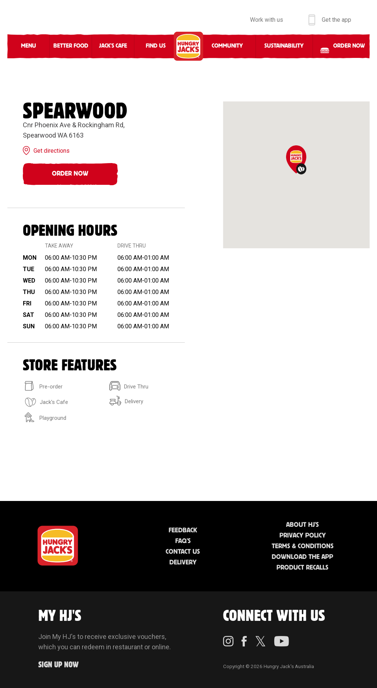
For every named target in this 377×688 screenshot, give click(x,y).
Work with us (266, 19)
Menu (28, 46)
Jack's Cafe (113, 46)
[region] (296, 174)
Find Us (156, 46)
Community (227, 46)
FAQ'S (183, 541)
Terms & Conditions (303, 546)
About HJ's (302, 525)
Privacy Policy (302, 535)
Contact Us (183, 552)
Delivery (183, 562)
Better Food (70, 46)
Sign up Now (58, 665)
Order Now (70, 174)
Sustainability (284, 46)
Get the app (336, 19)
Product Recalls (302, 568)
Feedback (183, 530)
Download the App (302, 557)
